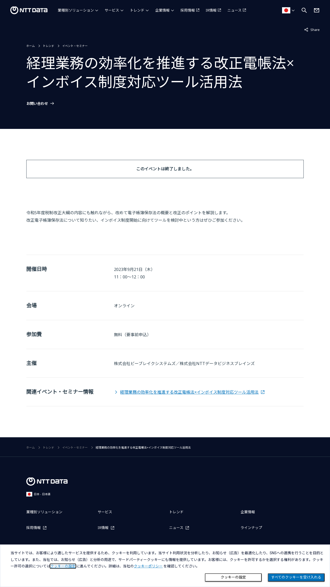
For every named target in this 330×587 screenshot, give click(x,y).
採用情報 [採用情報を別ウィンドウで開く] (187, 10)
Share (312, 29)
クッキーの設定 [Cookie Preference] (233, 577)
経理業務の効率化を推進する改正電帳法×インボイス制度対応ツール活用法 (189, 392)
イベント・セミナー (75, 46)
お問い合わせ (37, 104)
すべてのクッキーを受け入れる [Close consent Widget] (296, 577)
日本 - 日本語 (38, 494)
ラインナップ (251, 527)
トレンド (137, 10)
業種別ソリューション (76, 10)
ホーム (30, 46)
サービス (112, 10)
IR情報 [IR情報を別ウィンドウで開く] (211, 10)
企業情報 (162, 10)
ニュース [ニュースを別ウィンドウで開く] (234, 10)
